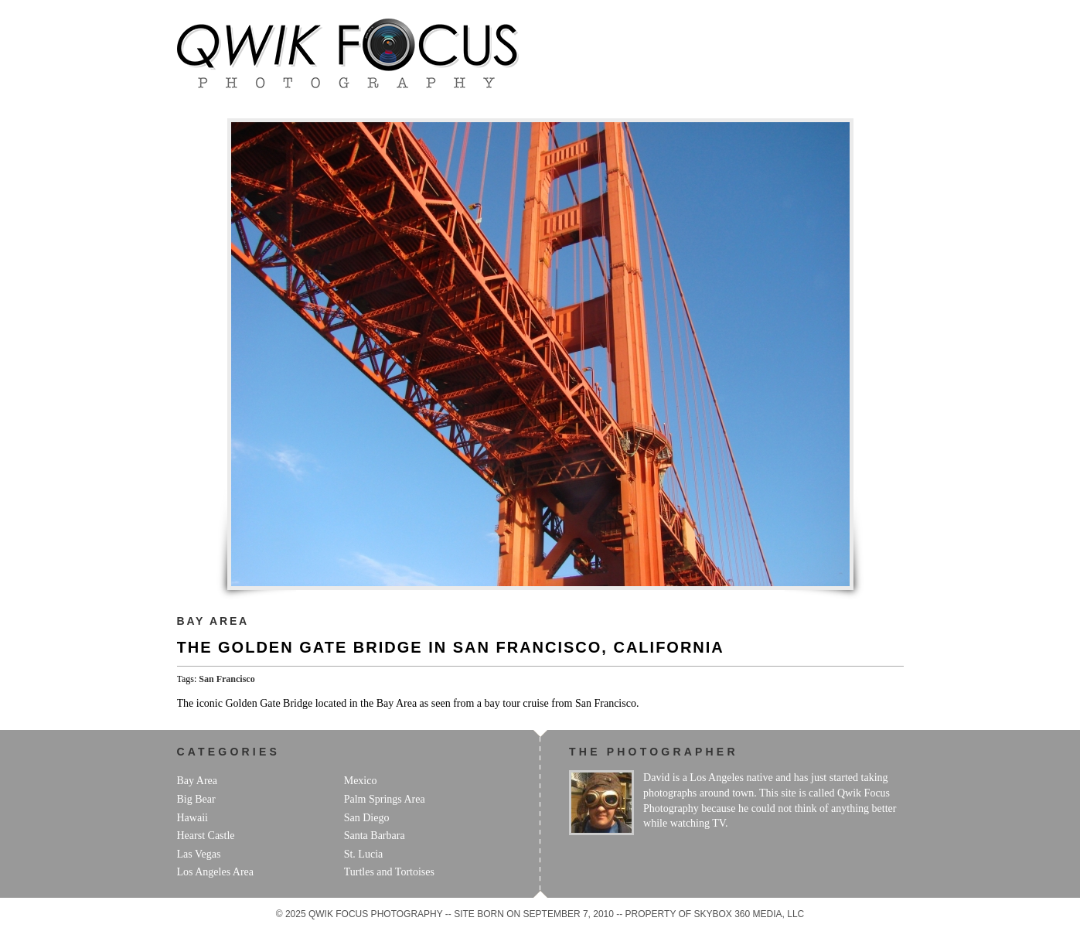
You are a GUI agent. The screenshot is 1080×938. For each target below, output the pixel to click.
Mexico (360, 780)
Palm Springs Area (384, 799)
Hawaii (192, 818)
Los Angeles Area (215, 872)
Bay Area (213, 621)
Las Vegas (199, 854)
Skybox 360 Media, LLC (749, 914)
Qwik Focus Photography (348, 53)
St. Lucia (363, 854)
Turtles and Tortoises (389, 872)
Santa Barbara (374, 835)
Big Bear (196, 799)
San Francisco (226, 679)
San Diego (367, 818)
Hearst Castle (206, 835)
